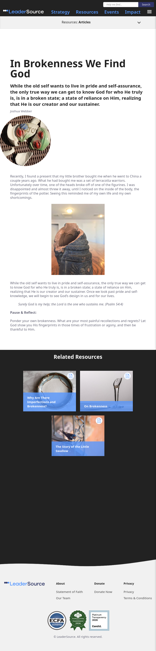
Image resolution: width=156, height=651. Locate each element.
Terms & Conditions (138, 598)
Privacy (129, 592)
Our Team (63, 598)
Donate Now (103, 592)
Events (111, 12)
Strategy (60, 12)
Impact (132, 12)
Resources (87, 12)
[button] (149, 11)
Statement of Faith (69, 592)
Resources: (76, 22)
